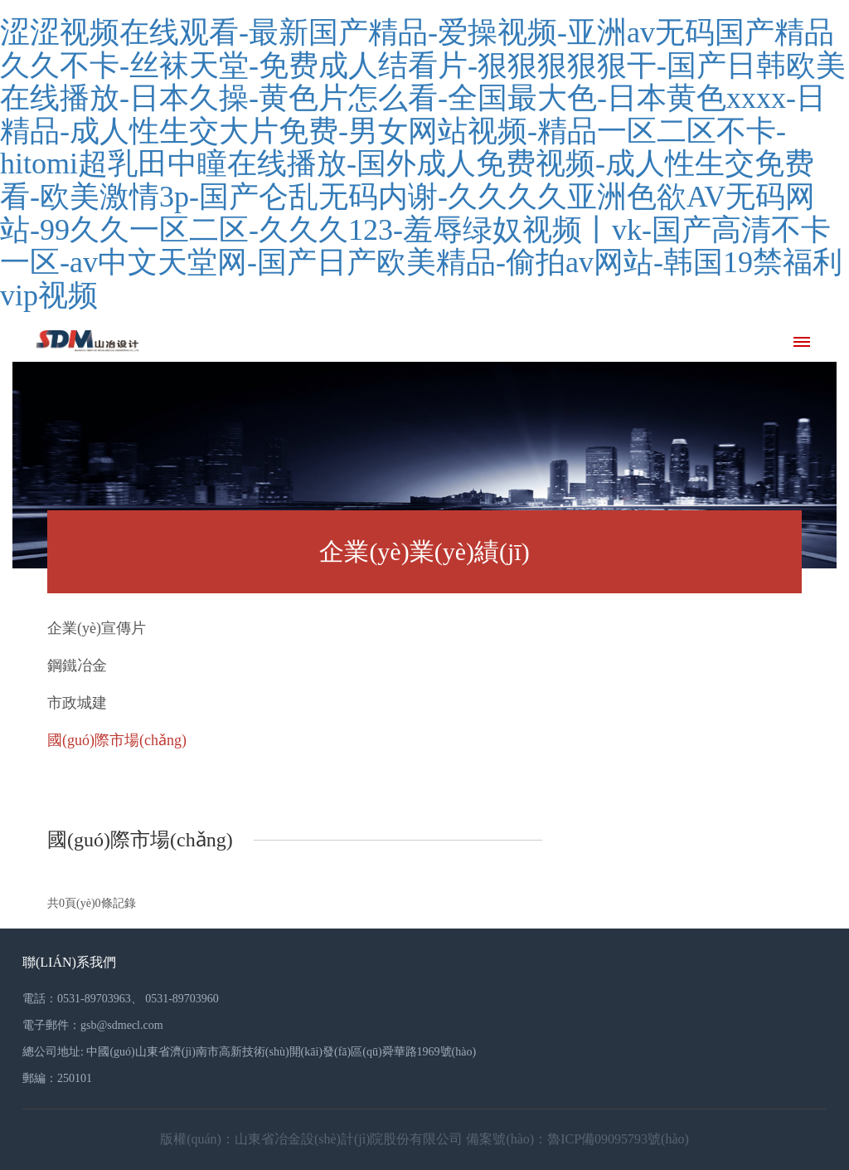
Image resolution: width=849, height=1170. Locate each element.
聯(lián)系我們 (69, 962)
